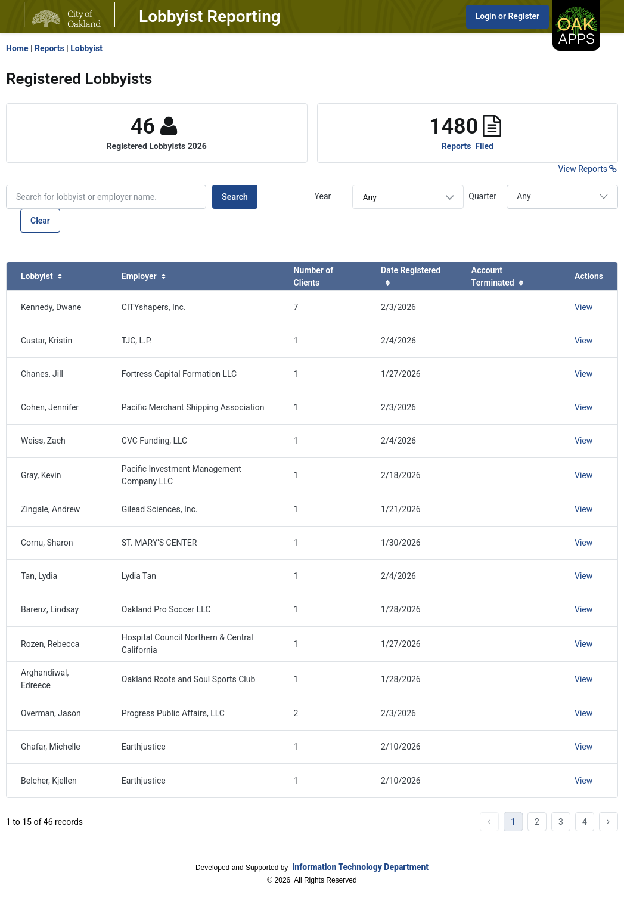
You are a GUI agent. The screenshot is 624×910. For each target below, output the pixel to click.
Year (323, 196)
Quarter (482, 196)
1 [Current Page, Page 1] (513, 822)
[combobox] (408, 197)
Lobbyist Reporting (210, 16)
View (583, 307)
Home (17, 48)
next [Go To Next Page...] (608, 821)
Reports (49, 48)
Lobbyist (86, 48)
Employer (144, 276)
